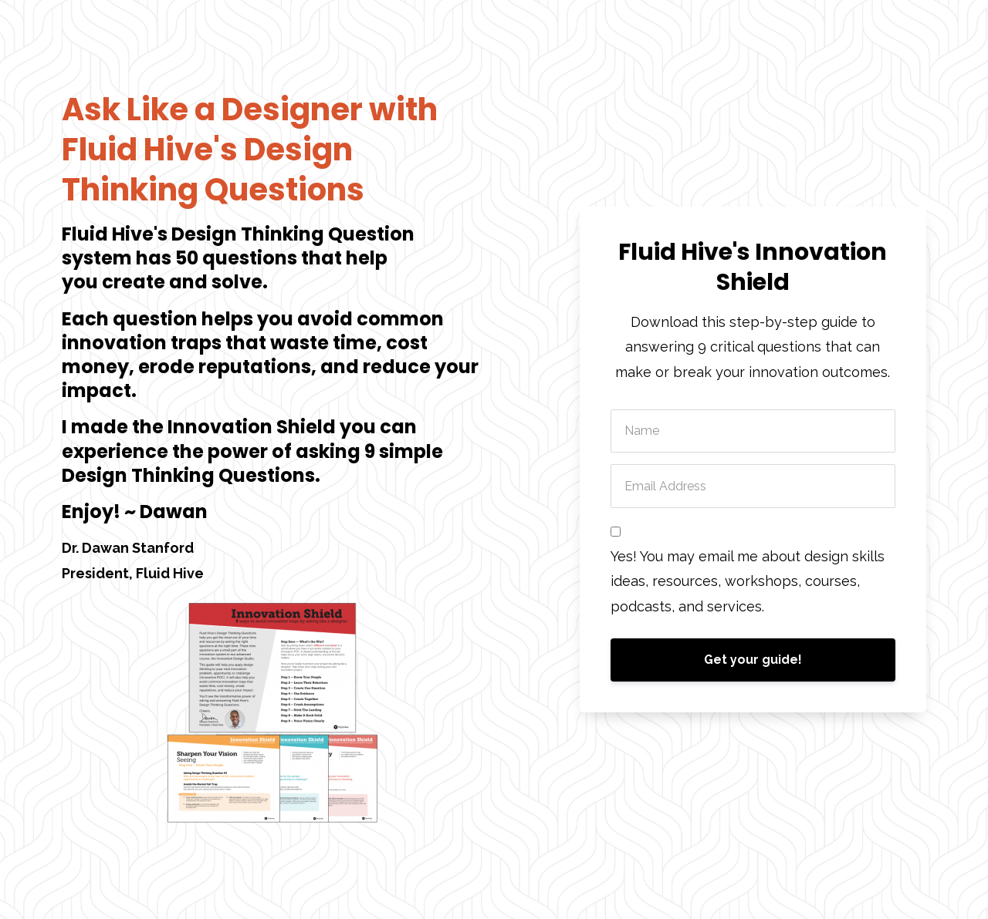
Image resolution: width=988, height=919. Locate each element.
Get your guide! (753, 659)
